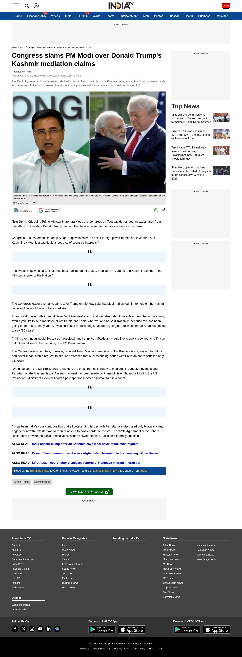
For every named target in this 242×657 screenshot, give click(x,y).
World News (68, 550)
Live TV (16, 578)
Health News (68, 587)
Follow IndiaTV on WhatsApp (89, 492)
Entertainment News (72, 564)
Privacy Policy (121, 648)
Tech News (68, 573)
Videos (55, 16)
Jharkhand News (171, 559)
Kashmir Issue (42, 481)
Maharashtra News (206, 545)
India (68, 16)
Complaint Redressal (23, 559)
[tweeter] (23, 628)
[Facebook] (15, 628)
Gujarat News (170, 587)
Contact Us (17, 545)
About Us (17, 550)
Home (18, 16)
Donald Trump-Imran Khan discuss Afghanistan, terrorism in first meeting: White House (95, 453)
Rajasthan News (205, 550)
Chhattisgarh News (173, 583)
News (14, 47)
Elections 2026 (36, 16)
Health (189, 16)
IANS (28, 71)
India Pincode (19, 609)
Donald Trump (21, 481)
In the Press (18, 564)
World (96, 16)
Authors (16, 583)
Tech (146, 16)
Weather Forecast (21, 604)
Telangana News (205, 554)
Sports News (68, 568)
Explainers (67, 578)
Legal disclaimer (101, 648)
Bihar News (169, 545)
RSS (160, 648)
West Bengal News (206, 559)
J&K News (168, 592)
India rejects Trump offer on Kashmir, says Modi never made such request (85, 444)
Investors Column (21, 568)
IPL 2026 (82, 16)
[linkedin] (48, 628)
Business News (70, 583)
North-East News (172, 568)
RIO (151, 648)
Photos (158, 16)
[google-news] (57, 628)
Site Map (84, 648)
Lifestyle (174, 16)
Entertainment (128, 16)
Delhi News (169, 550)
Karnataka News (171, 597)
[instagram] (32, 628)
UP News (168, 578)
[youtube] (40, 628)
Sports (110, 16)
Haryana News (170, 554)
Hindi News (18, 573)
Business (204, 16)
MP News (168, 564)
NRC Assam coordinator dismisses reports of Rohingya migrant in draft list (86, 462)
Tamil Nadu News (172, 573)
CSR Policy (139, 648)
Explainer (221, 16)
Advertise (17, 554)
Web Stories (18, 587)
